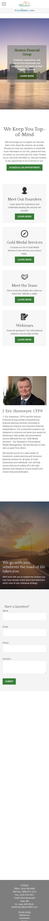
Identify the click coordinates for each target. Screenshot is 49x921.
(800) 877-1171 (29, 892)
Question (7, 659)
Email (5, 627)
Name (5, 611)
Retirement (24, 915)
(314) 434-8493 (28, 889)
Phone (6, 643)
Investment (24, 918)
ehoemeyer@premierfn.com (24, 907)
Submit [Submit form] (9, 681)
